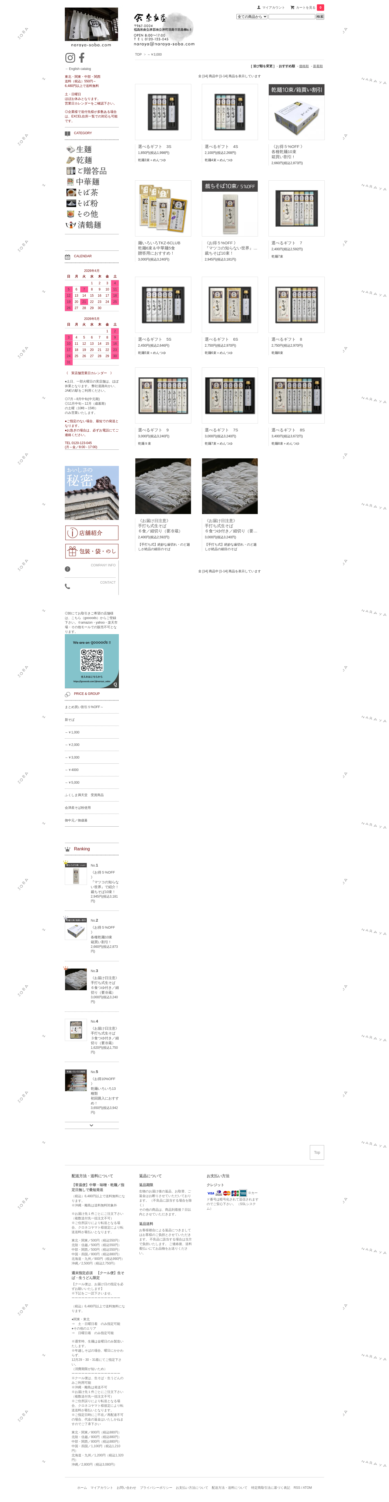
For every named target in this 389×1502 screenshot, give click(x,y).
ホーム (82, 1488)
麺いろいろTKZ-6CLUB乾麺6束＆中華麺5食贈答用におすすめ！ (159, 248)
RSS (297, 1488)
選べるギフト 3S (154, 146)
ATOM (307, 1488)
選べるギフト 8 (286, 339)
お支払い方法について (192, 1488)
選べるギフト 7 (286, 243)
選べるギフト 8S (288, 430)
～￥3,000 (154, 54)
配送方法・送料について (229, 1488)
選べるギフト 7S (221, 430)
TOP (138, 54)
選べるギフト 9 (153, 430)
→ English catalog (78, 69)
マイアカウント (273, 7)
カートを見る (310, 7)
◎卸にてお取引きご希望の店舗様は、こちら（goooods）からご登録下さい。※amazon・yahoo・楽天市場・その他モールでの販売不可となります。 (92, 649)
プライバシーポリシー (156, 1488)
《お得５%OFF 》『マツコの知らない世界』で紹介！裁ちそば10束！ (237, 248)
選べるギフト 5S (154, 339)
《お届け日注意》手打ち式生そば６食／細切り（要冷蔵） (160, 525)
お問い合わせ (126, 1488)
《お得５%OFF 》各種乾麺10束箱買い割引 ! (288, 151)
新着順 (318, 66)
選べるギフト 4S (221, 146)
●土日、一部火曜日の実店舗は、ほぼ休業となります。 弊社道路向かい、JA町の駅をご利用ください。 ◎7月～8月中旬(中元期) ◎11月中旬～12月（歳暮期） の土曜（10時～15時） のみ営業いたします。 (92, 397)
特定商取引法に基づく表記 (270, 1488)
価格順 (304, 66)
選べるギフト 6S (221, 339)
